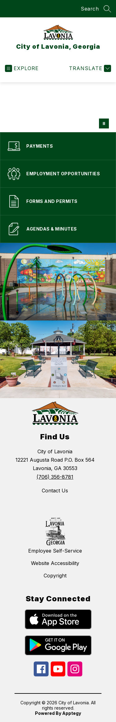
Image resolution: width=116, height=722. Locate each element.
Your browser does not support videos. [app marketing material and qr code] (58, 107)
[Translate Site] (89, 68)
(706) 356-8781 (55, 477)
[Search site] (107, 8)
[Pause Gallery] (104, 123)
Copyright (55, 575)
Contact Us (55, 490)
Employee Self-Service (55, 551)
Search (90, 9)
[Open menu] (22, 68)
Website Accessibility (55, 563)
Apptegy (71, 713)
